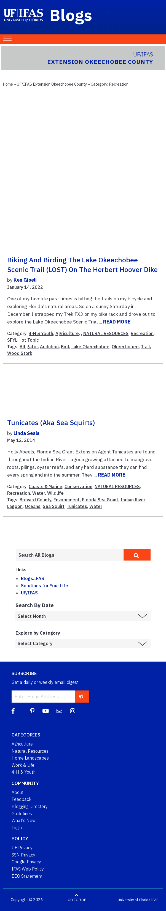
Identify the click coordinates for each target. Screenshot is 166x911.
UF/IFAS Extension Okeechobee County (52, 84)
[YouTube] (45, 711)
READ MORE (116, 322)
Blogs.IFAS (32, 578)
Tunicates (77, 506)
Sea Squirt (54, 506)
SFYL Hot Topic (23, 340)
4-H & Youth (41, 333)
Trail (145, 346)
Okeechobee (125, 346)
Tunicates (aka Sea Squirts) (51, 422)
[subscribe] (81, 696)
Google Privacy (26, 861)
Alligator (29, 346)
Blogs (71, 14)
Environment (66, 499)
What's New (24, 820)
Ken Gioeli (25, 280)
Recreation (142, 333)
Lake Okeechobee (90, 346)
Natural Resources (30, 751)
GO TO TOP (77, 900)
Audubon (49, 346)
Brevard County (35, 499)
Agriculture (67, 333)
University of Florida (134, 900)
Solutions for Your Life (44, 585)
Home (8, 84)
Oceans (33, 506)
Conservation (78, 486)
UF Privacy (22, 847)
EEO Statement (27, 876)
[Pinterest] (32, 711)
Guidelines (22, 813)
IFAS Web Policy (28, 869)
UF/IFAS (29, 592)
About (17, 792)
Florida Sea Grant (100, 499)
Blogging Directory (30, 806)
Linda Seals (26, 433)
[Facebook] (13, 711)
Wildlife (55, 493)
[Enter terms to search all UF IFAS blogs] (69, 555)
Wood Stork (19, 353)
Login (17, 827)
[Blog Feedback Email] (59, 711)
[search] (137, 555)
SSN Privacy (23, 855)
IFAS (155, 900)
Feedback (21, 799)
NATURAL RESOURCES (105, 333)
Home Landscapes (30, 758)
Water (38, 493)
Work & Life (23, 765)
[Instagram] (72, 711)
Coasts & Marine (45, 486)
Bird (65, 346)
